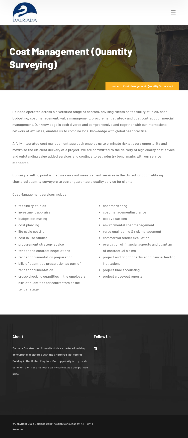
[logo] (24, 12)
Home (115, 86)
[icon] (95, 349)
